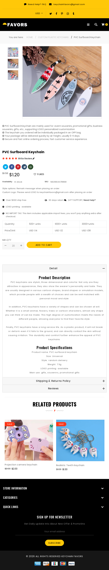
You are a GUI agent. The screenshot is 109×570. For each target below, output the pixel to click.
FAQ (44, 4)
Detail (53, 268)
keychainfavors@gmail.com (69, 4)
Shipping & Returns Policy (53, 381)
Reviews (53, 388)
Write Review (26, 158)
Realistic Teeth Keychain (70, 465)
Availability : (7, 181)
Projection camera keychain (21, 464)
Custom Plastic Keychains (53, 37)
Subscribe (54, 543)
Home (30, 37)
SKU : (47, 181)
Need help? (90, 200)
